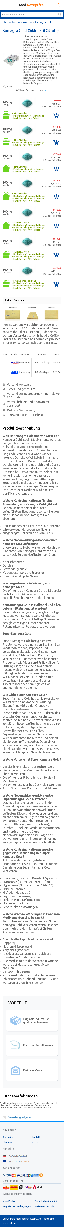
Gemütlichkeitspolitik (46, 1201)
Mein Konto (9, 1201)
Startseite (9, 22)
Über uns (7, 1142)
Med (31, 5)
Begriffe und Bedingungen (17, 1206)
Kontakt (36, 1137)
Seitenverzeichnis (44, 1206)
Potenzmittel (24, 22)
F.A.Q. (35, 1142)
